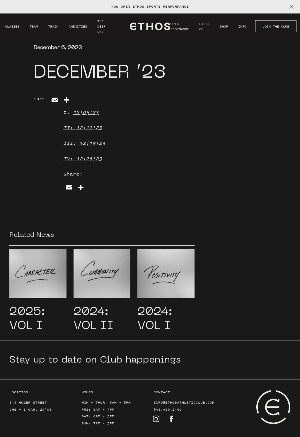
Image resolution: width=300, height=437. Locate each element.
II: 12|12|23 (82, 127)
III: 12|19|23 (84, 143)
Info (242, 26)
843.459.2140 (168, 409)
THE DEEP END (101, 26)
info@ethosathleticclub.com (184, 402)
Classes (12, 26)
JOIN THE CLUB (275, 26)
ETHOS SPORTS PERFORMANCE (160, 6)
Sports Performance (177, 26)
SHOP (224, 26)
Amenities (78, 26)
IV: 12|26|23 (82, 158)
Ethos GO (204, 26)
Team (34, 26)
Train (53, 26)
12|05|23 (86, 112)
